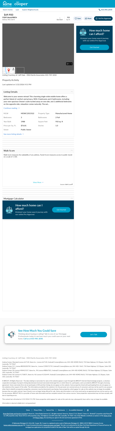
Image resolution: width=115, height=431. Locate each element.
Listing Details (38, 91)
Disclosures (61, 410)
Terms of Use (50, 410)
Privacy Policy (38, 410)
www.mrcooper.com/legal (51, 425)
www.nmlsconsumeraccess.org (13, 425)
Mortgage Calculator (38, 198)
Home (28, 410)
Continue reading (12, 108)
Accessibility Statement (76, 410)
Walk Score (38, 150)
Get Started (94, 47)
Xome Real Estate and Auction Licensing (15, 414)
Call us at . (33, 338)
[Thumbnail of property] (20, 70)
